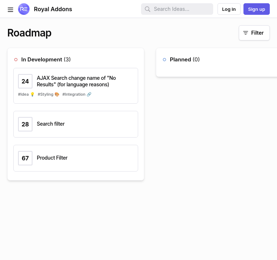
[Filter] (254, 32)
